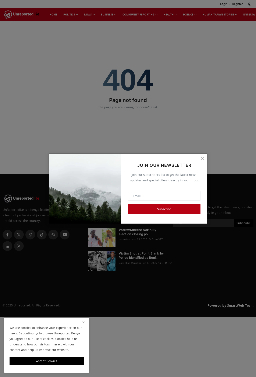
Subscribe (164, 209)
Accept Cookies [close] (46, 361)
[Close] (202, 158)
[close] (83, 322)
